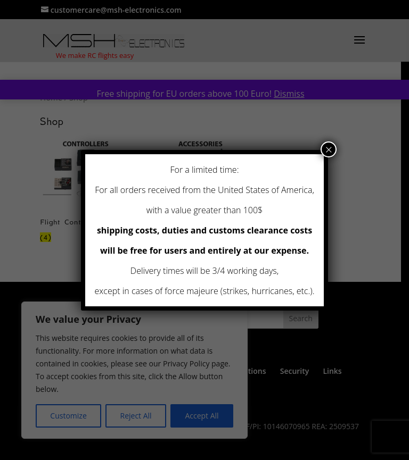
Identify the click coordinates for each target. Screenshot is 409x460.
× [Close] (329, 149)
